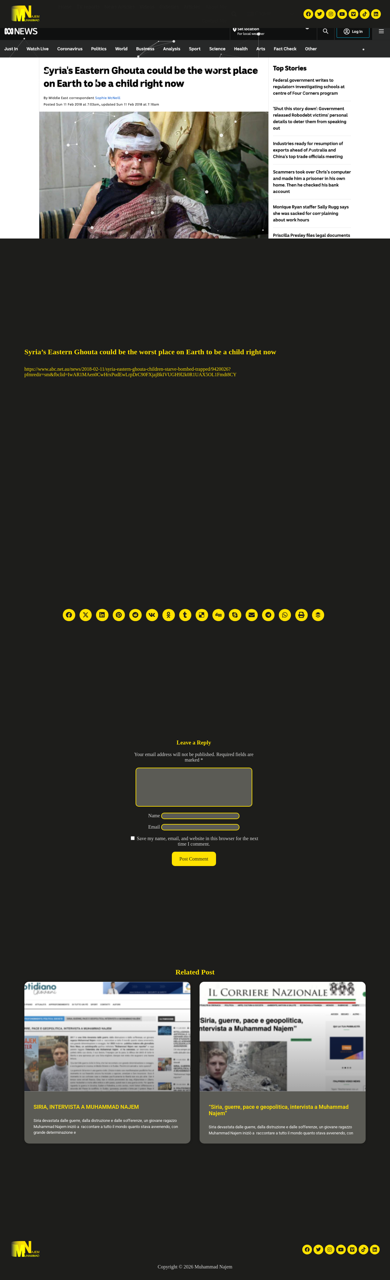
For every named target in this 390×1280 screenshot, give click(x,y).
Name (154, 823)
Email (154, 834)
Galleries (169, 7)
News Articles (120, 7)
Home (65, 7)
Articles (192, 7)
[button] (234, 14)
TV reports (88, 7)
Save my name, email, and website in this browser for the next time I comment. (197, 848)
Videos (147, 7)
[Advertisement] (195, 284)
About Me (216, 7)
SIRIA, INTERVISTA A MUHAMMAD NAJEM (86, 1114)
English (258, 14)
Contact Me (214, 21)
